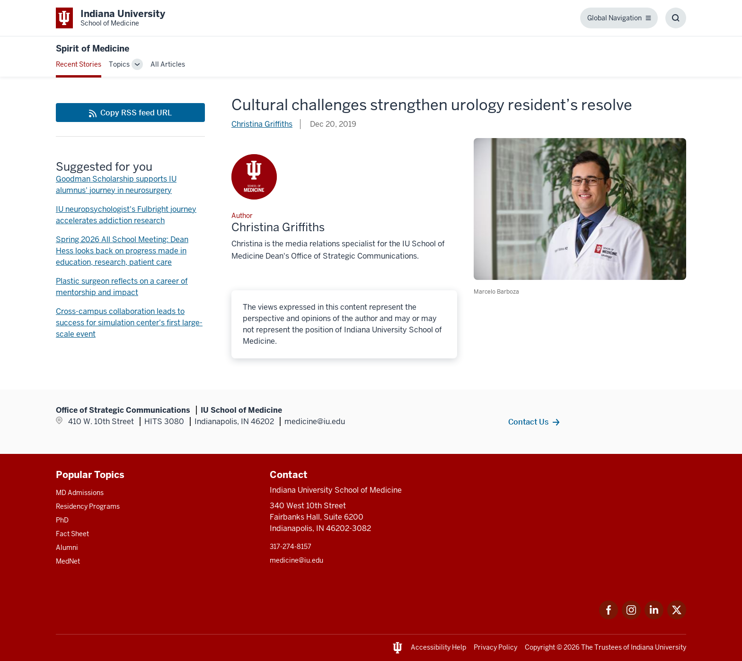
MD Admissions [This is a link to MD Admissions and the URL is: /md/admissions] (80, 492)
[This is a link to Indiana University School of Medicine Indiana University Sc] (110, 18)
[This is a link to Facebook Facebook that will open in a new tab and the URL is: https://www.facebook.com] (608, 617)
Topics (119, 64)
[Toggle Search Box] (675, 18)
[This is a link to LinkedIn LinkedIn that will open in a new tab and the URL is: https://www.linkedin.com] (654, 617)
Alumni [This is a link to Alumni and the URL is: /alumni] (67, 547)
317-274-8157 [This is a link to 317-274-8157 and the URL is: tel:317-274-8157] (290, 546)
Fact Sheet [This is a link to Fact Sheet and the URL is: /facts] (72, 534)
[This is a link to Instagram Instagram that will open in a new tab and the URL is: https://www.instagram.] (631, 617)
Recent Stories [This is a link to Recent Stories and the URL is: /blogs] (78, 64)
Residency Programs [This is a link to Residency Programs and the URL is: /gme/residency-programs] (88, 506)
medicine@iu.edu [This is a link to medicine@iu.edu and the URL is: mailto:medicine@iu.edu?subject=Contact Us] (296, 560)
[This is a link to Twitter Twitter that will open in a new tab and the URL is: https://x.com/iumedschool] (676, 617)
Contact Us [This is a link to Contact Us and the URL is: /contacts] (528, 421)
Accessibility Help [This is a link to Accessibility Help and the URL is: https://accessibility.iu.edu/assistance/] (438, 647)
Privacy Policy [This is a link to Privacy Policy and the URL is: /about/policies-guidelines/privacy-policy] (495, 647)
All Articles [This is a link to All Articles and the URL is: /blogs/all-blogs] (167, 64)
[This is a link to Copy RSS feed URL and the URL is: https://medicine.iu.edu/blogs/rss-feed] (130, 112)
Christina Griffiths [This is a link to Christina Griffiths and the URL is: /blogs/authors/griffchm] (261, 124)
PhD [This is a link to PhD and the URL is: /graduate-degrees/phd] (62, 520)
